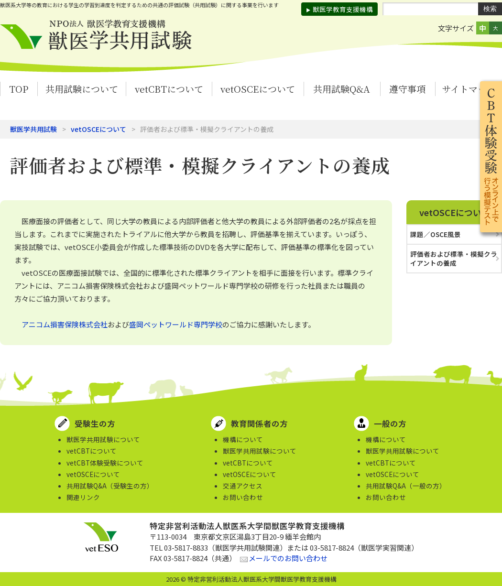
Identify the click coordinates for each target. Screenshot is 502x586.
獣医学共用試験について (103, 439)
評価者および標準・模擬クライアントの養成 (453, 258)
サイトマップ (468, 88)
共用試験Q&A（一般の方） (406, 485)
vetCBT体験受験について (104, 462)
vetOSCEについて (257, 88)
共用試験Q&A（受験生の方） (109, 485)
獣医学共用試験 (33, 129)
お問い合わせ (243, 497)
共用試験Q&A (341, 88)
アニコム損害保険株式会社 (65, 324)
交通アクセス (242, 485)
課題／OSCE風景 (435, 234)
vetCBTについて (169, 88)
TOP (18, 88)
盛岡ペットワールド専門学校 (175, 324)
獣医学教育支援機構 (343, 9)
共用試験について (81, 88)
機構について (243, 439)
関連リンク (83, 497)
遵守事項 (407, 88)
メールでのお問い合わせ (288, 558)
